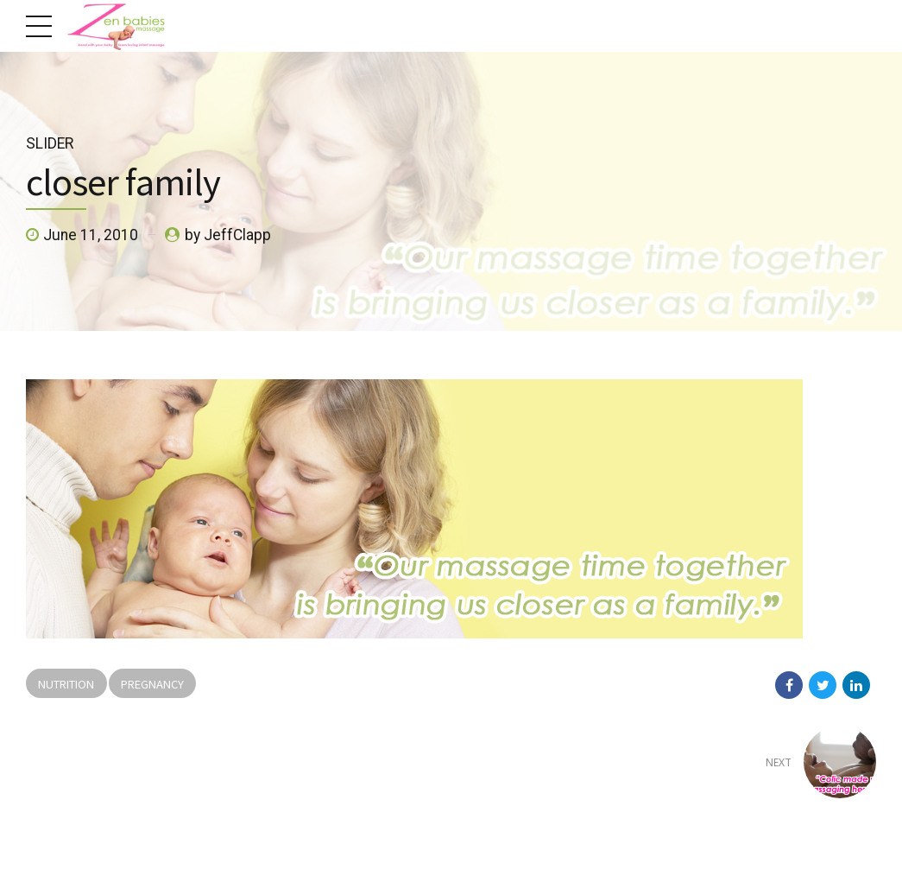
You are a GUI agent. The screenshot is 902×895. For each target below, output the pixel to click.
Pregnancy (152, 684)
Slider (49, 143)
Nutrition (66, 684)
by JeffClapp (228, 235)
